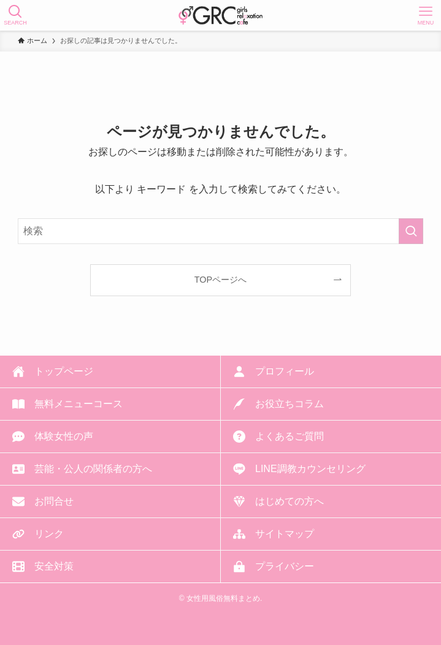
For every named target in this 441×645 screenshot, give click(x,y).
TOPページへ (220, 279)
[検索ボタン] (15, 15)
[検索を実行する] (411, 231)
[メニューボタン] (425, 15)
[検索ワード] (221, 231)
